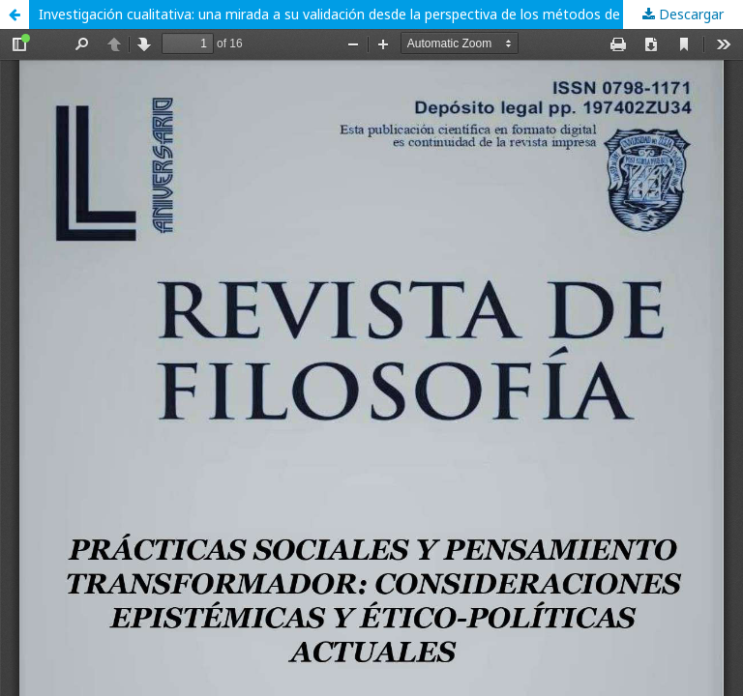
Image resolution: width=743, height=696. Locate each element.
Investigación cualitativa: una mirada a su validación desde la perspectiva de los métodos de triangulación (372, 14)
